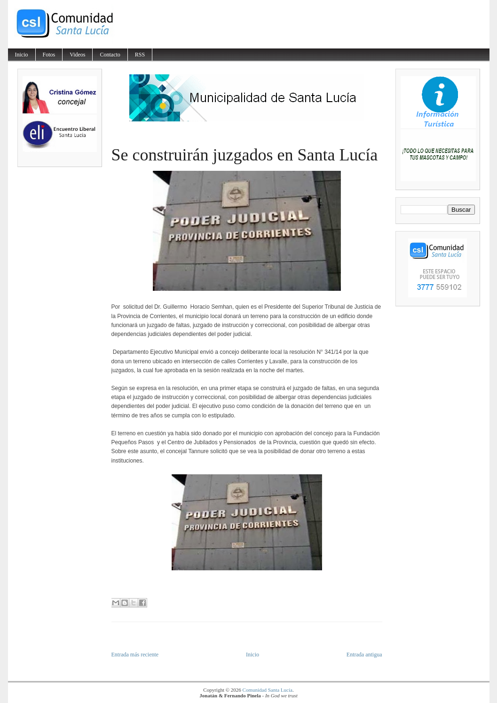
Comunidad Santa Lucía (267, 690)
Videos (77, 54)
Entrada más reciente (135, 654)
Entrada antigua (364, 654)
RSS (140, 54)
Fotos (49, 54)
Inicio (21, 54)
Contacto (110, 54)
